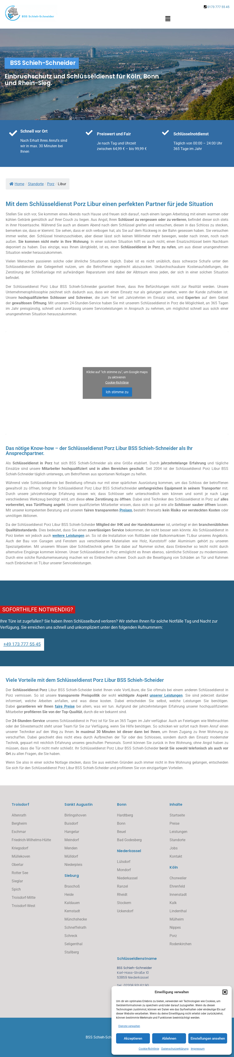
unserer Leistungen (166, 695)
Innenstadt (178, 894)
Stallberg (71, 952)
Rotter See (20, 873)
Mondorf (124, 870)
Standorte (177, 840)
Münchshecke (75, 919)
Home (16, 184)
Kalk (173, 903)
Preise (174, 823)
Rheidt (122, 894)
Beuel (121, 832)
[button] (225, 992)
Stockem (124, 903)
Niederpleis (73, 864)
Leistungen (178, 832)
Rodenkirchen (180, 944)
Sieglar (17, 881)
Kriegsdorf (20, 848)
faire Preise (65, 706)
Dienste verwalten (129, 1026)
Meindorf (71, 840)
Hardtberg (125, 815)
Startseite (177, 815)
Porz (173, 936)
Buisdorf (71, 823)
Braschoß (72, 886)
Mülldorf (71, 856)
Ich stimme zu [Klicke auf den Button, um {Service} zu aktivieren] (117, 392)
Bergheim (19, 823)
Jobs (174, 848)
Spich (16, 889)
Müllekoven (21, 856)
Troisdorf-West (23, 906)
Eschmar (19, 832)
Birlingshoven (75, 815)
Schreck (70, 936)
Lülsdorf (123, 861)
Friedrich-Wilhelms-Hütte (31, 840)
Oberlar (17, 864)
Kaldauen (72, 903)
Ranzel (122, 886)
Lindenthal (178, 911)
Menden (70, 848)
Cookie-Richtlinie (149, 1048)
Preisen (126, 510)
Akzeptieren (133, 1038)
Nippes (175, 927)
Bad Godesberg (129, 840)
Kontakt (176, 856)
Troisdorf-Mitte (23, 897)
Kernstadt (72, 911)
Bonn (121, 823)
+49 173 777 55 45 (22, 644)
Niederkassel (127, 878)
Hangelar (71, 832)
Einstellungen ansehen (208, 1038)
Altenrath (19, 815)
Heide (69, 894)
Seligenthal (73, 944)
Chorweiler (178, 878)
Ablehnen (169, 1038)
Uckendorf (125, 911)
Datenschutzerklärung (175, 1048)
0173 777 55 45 (218, 7)
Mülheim (177, 919)
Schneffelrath (75, 927)
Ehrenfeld (177, 886)
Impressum (198, 1048)
